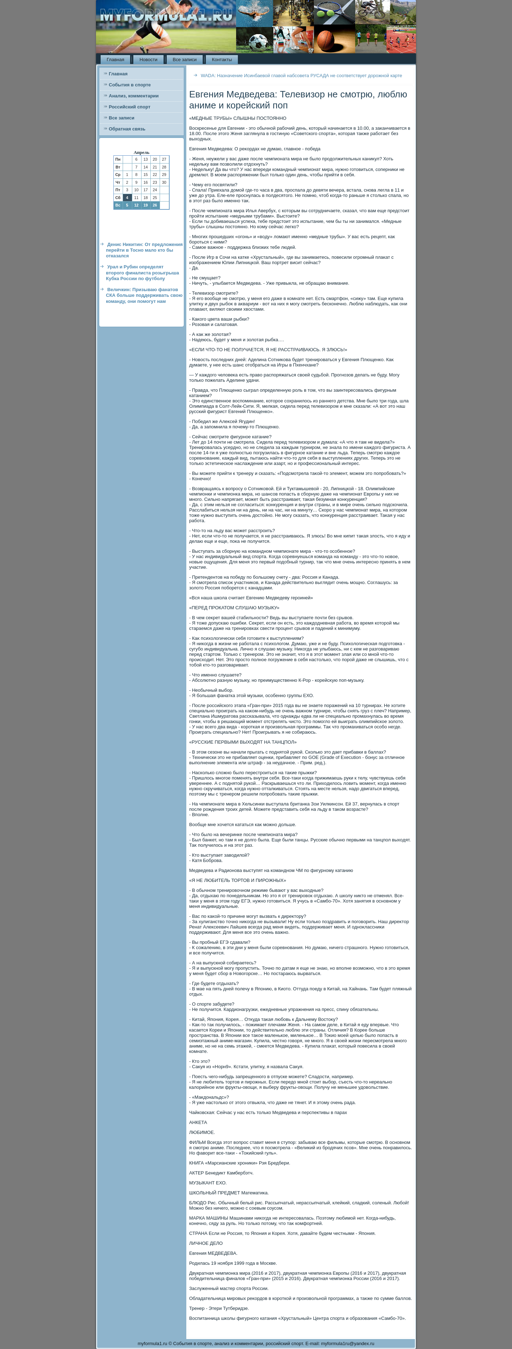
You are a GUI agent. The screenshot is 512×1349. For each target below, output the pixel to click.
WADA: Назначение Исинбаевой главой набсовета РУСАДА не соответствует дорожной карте (301, 75)
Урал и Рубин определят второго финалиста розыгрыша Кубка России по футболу (142, 272)
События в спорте (130, 84)
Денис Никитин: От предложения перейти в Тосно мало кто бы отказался (144, 250)
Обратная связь (127, 129)
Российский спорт (129, 106)
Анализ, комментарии (134, 95)
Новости (148, 59)
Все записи (185, 59)
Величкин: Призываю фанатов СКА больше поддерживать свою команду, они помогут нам (144, 295)
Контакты (222, 59)
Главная (115, 59)
